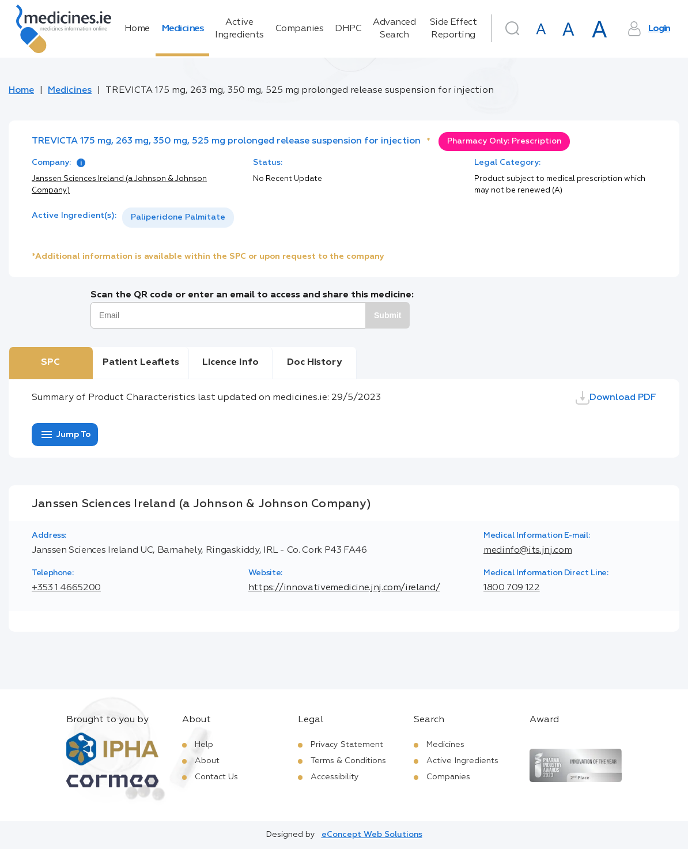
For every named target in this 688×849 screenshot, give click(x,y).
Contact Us (216, 777)
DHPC (348, 28)
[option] (178, 217)
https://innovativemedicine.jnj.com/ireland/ (344, 588)
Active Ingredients (239, 29)
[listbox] (178, 217)
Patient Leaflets (141, 362)
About (207, 761)
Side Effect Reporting (453, 29)
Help (204, 745)
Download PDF (616, 398)
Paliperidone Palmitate (178, 217)
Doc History (314, 362)
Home (137, 28)
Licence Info (230, 362)
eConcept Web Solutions (372, 835)
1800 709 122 (511, 588)
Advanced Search (394, 29)
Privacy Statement (347, 745)
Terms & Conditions (348, 761)
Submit (387, 315)
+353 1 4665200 (66, 588)
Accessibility (335, 777)
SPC (50, 362)
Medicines (182, 28)
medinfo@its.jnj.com (527, 550)
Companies (299, 28)
